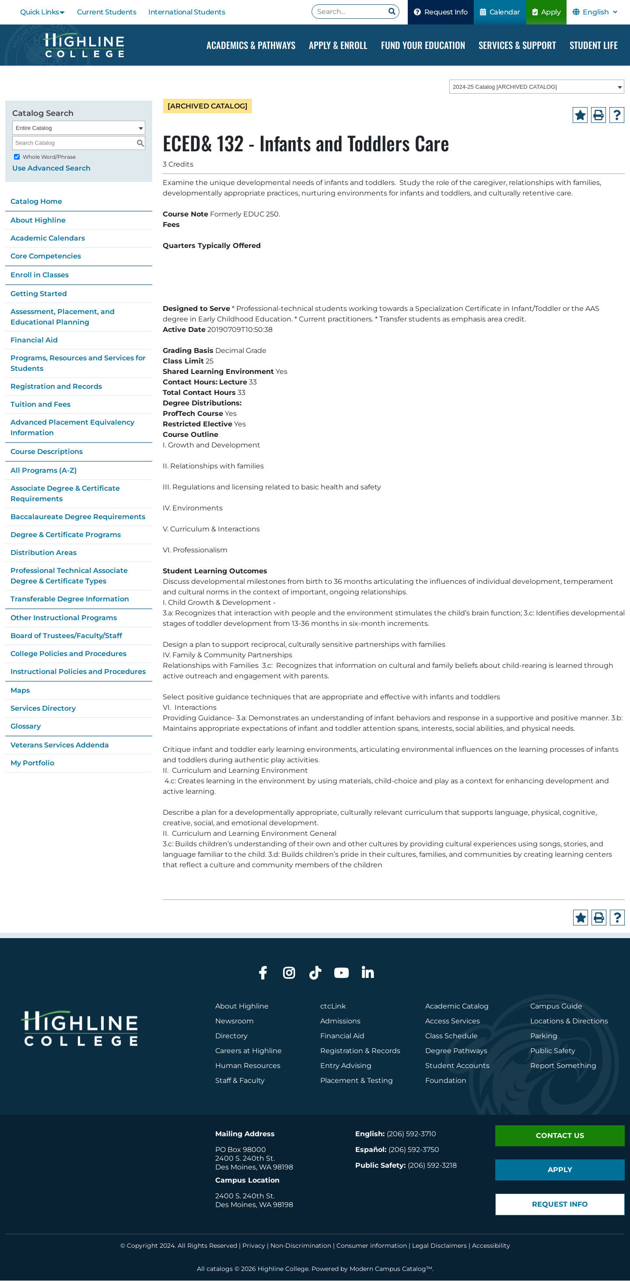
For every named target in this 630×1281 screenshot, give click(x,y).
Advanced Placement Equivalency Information (72, 427)
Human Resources (247, 1066)
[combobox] (536, 87)
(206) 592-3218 (432, 1166)
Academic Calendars (47, 238)
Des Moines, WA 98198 (254, 1167)
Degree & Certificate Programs (65, 535)
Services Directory (43, 708)
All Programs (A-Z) (43, 470)
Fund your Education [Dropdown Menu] (423, 45)
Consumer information (371, 1246)
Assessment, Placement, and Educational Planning (62, 316)
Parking (543, 1036)
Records (385, 1051)
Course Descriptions (46, 451)
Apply (546, 12)
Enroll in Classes (39, 275)
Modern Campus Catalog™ (391, 1269)
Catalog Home (36, 201)
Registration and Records (56, 386)
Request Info (441, 12)
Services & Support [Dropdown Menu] (517, 45)
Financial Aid (34, 340)
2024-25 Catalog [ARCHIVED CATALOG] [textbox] (505, 87)
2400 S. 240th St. (245, 1159)
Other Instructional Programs (63, 618)
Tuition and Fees (40, 404)
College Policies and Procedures (68, 653)
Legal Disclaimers (439, 1246)
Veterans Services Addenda (59, 745)
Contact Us (560, 1136)
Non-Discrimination (300, 1246)
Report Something (563, 1066)
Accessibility (491, 1246)
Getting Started (38, 294)
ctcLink (333, 1006)
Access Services (452, 1021)
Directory (231, 1036)
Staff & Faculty (240, 1081)
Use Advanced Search (51, 168)
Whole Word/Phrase (49, 157)
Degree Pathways (456, 1051)
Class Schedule (451, 1036)
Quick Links (39, 12)
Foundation (445, 1081)
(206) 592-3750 (413, 1150)
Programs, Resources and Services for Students (78, 363)
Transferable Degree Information (69, 599)
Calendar (500, 12)
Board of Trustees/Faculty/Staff (66, 636)
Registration (341, 1051)
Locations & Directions (569, 1021)
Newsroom (234, 1021)
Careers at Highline (248, 1051)
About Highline (38, 220)
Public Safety (552, 1051)
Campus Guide (556, 1006)
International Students (186, 12)
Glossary (25, 726)
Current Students (106, 12)
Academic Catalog (457, 1006)
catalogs (219, 1269)
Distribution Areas (43, 552)
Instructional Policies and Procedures (78, 671)
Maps (20, 690)
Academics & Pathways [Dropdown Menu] (250, 45)
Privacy (253, 1246)
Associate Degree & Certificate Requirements (65, 493)
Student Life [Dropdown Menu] (594, 45)
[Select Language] (600, 12)
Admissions (341, 1021)
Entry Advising (345, 1066)
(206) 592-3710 (411, 1134)
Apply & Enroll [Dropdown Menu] (338, 45)
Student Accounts (457, 1066)
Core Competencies (45, 256)
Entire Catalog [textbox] (34, 128)
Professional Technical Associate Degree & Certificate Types (69, 575)
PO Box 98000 (240, 1150)
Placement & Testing (356, 1081)
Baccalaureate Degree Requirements (77, 517)
